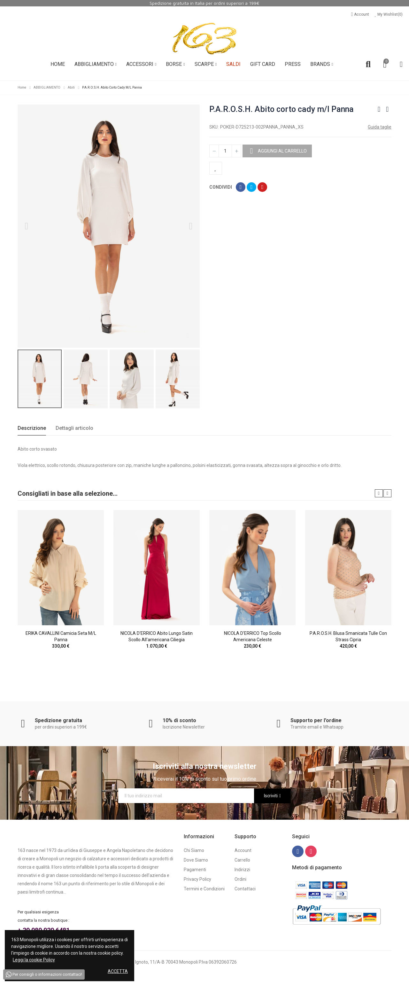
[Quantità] (225, 151)
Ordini (240, 879)
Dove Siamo (196, 860)
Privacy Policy (197, 879)
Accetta (118, 971)
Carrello (242, 860)
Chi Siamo (194, 850)
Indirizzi (242, 869)
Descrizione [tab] (32, 428)
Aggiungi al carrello (282, 151)
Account (360, 14)
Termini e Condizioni (204, 888)
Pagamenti (195, 869)
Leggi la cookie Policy (34, 959)
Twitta (251, 187)
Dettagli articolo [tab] (74, 428)
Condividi (240, 187)
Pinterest (262, 187)
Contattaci (245, 888)
